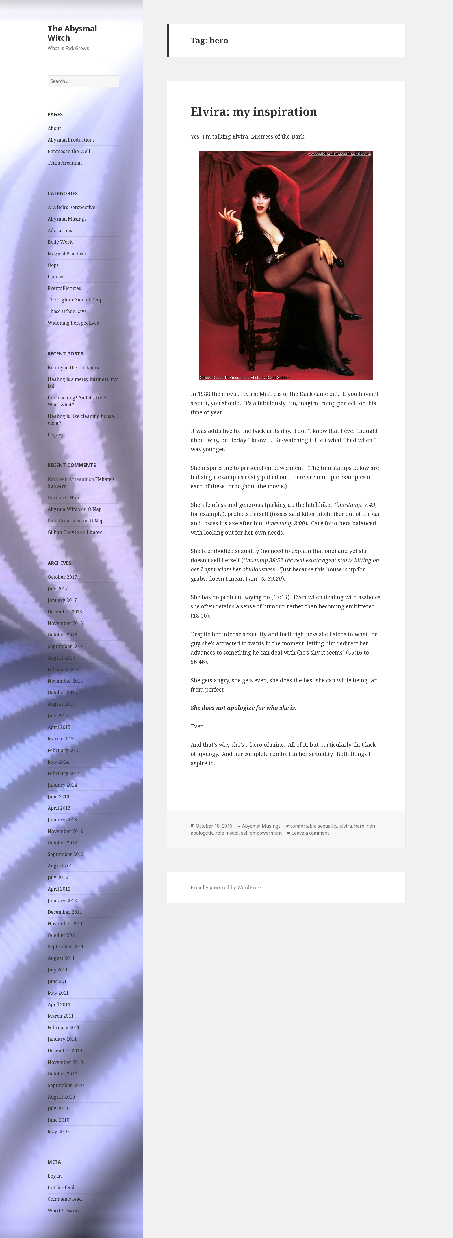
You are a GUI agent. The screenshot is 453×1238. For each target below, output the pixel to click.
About (54, 128)
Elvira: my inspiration (254, 111)
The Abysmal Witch (72, 33)
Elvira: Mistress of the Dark (277, 394)
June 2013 (58, 796)
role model (227, 833)
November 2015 (65, 681)
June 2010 (58, 1120)
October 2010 (62, 1074)
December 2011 (65, 912)
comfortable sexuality (313, 826)
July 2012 (58, 877)
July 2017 (58, 588)
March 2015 (61, 739)
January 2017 (62, 600)
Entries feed (61, 1187)
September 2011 (66, 946)
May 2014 (58, 762)
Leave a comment (310, 833)
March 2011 (61, 1016)
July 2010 (58, 1108)
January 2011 (62, 1039)
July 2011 (58, 970)
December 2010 (65, 1050)
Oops (53, 265)
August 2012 (61, 866)
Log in (55, 1176)
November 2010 (65, 1062)
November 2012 (65, 831)
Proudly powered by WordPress (226, 887)
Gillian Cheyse (63, 532)
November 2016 (65, 623)
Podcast (56, 276)
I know (94, 532)
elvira (345, 826)
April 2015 (59, 727)
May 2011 (58, 993)
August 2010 (61, 1097)
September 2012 (66, 854)
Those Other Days (67, 311)
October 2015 (62, 692)
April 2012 (59, 889)
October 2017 (62, 577)
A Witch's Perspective (71, 207)
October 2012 (62, 842)
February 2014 (64, 773)
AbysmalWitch (64, 509)
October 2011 (62, 935)
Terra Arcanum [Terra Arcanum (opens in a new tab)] (65, 163)
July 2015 (58, 715)
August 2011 (61, 958)
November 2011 (65, 923)
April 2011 (59, 1004)
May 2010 (58, 1131)
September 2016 (66, 646)
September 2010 (66, 1085)
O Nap (72, 497)
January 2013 (62, 819)
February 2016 (64, 669)
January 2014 (62, 785)
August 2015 (61, 704)
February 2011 (64, 1027)
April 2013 (59, 808)
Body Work (60, 242)
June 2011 (58, 981)
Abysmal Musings (67, 219)
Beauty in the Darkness (73, 367)
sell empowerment (261, 833)
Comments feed (65, 1199)
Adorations (60, 230)
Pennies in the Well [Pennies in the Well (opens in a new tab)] (69, 151)
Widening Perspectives (73, 323)
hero (359, 826)
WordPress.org (64, 1210)
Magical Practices (67, 253)
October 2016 (62, 635)
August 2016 (61, 658)
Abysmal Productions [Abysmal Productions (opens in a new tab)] (71, 140)
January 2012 (62, 900)
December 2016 (65, 611)
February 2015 (64, 750)
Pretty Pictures (64, 288)
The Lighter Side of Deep (75, 300)
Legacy (56, 434)
